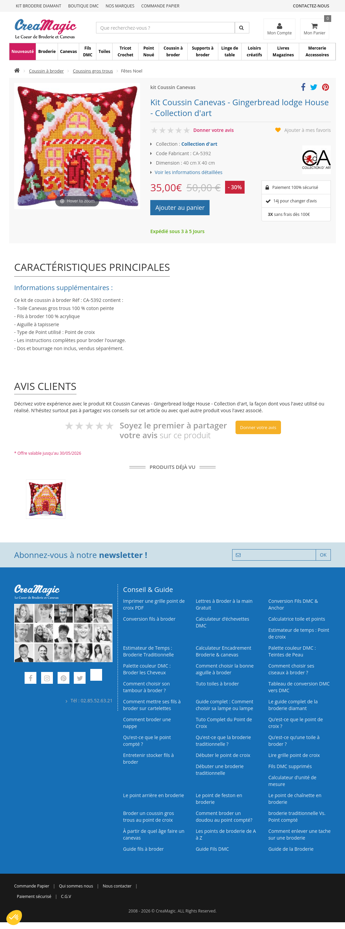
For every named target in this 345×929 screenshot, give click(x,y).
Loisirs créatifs (254, 51)
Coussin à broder (173, 51)
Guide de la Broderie (290, 849)
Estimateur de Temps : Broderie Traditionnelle (148, 651)
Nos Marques (120, 6)
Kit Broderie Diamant (38, 6)
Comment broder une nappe (147, 722)
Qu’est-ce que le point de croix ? (295, 722)
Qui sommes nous (76, 886)
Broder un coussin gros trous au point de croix (148, 816)
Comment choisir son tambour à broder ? (146, 687)
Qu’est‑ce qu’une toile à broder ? (293, 740)
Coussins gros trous (93, 71)
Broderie (47, 51)
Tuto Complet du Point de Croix (224, 722)
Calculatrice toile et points (296, 619)
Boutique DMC (83, 6)
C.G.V (66, 896)
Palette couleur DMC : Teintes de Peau (292, 651)
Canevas (68, 51)
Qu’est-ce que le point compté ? (147, 740)
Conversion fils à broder (149, 619)
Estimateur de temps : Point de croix (298, 633)
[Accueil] (17, 71)
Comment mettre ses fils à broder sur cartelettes (152, 704)
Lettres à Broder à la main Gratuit (224, 604)
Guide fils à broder (143, 849)
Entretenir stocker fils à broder (148, 758)
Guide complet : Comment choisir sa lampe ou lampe (224, 704)
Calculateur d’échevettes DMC (222, 622)
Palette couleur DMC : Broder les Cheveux (146, 669)
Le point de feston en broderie (219, 798)
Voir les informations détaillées (188, 172)
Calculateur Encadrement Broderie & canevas (223, 651)
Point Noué (148, 51)
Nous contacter (117, 886)
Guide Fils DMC (212, 849)
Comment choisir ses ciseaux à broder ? (291, 669)
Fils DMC (87, 51)
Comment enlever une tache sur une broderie (299, 834)
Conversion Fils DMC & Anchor (293, 604)
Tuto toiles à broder (217, 683)
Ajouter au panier (180, 207)
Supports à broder (203, 51)
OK (323, 555)
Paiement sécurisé (34, 896)
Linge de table (229, 51)
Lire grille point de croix (294, 755)
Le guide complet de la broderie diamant (293, 704)
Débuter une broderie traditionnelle (220, 769)
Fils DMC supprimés (290, 766)
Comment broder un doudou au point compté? (224, 816)
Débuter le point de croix (223, 755)
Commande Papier (160, 6)
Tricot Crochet (125, 51)
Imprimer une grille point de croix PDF (154, 604)
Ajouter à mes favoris (307, 130)
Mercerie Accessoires (317, 51)
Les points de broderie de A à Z (226, 834)
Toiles (104, 51)
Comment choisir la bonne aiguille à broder (225, 669)
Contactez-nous (311, 6)
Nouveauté (22, 51)
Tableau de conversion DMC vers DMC (299, 687)
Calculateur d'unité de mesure (292, 780)
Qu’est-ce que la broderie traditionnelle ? (223, 740)
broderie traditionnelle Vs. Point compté (296, 816)
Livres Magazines (283, 51)
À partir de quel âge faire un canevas (153, 834)
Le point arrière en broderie (153, 795)
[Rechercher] (242, 27)
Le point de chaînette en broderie (294, 798)
